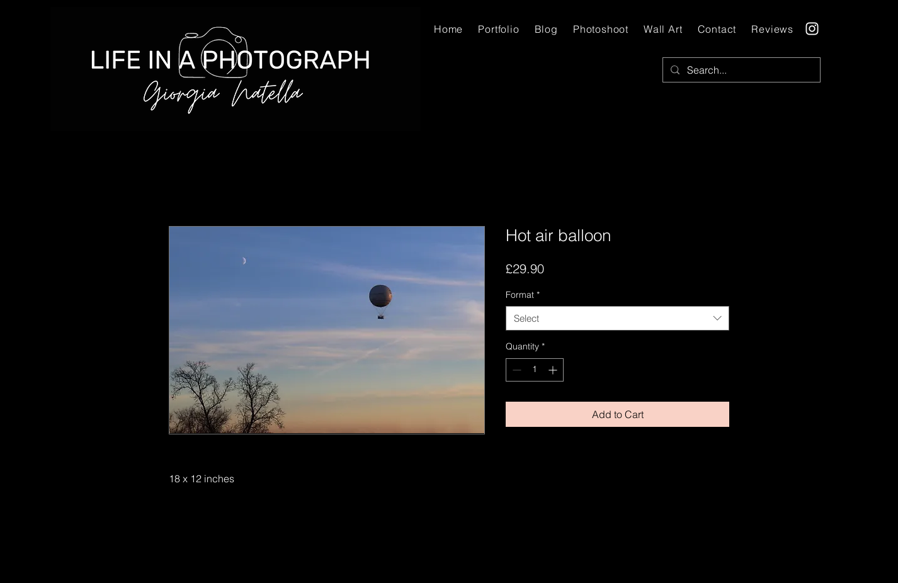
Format (523, 294)
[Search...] (740, 70)
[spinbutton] (534, 370)
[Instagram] (812, 28)
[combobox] (617, 318)
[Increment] (554, 370)
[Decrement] (515, 370)
